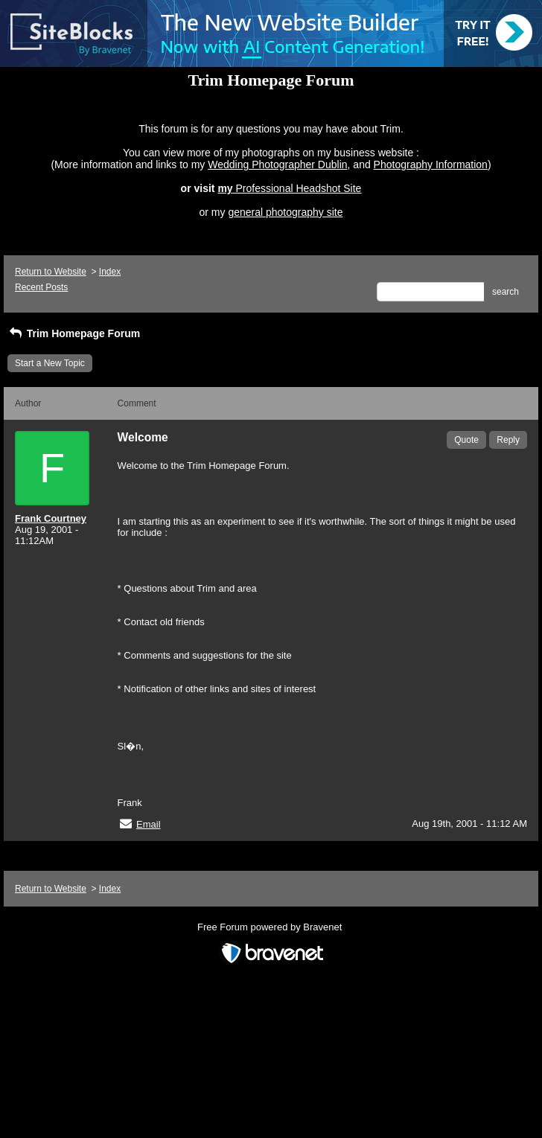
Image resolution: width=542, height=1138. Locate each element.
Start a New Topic (50, 363)
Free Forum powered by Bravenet (271, 927)
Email (148, 824)
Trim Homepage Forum (73, 333)
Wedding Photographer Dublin (277, 164)
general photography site (285, 212)
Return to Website (50, 271)
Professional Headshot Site (299, 188)
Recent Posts (41, 287)
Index (110, 271)
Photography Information (431, 164)
